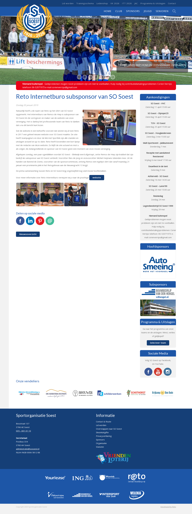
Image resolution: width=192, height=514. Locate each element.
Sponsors (133, 11)
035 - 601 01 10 (23, 430)
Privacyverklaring (104, 436)
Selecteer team (158, 342)
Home (107, 11)
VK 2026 (115, 3)
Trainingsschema (85, 3)
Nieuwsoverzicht (28, 234)
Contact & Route (103, 421)
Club (118, 11)
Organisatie (101, 443)
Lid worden (68, 3)
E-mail (50, 222)
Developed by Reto (168, 507)
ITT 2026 (127, 3)
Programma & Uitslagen (152, 3)
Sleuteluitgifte (102, 432)
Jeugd (148, 11)
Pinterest (40, 222)
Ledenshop (102, 3)
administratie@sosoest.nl (27, 448)
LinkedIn (30, 222)
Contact (172, 3)
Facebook (20, 222)
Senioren (162, 11)
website (97, 177)
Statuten (100, 446)
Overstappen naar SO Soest (109, 428)
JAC (136, 3)
